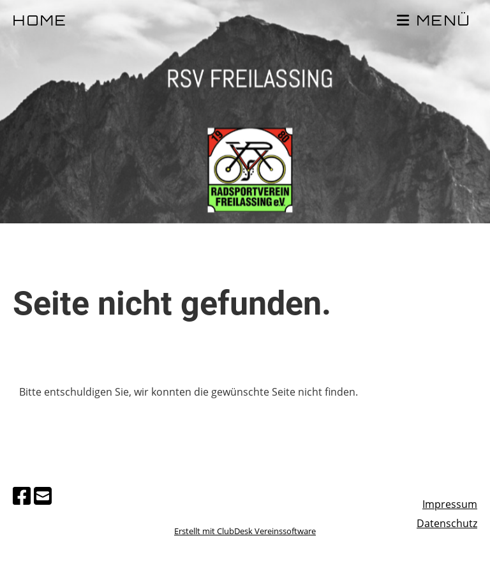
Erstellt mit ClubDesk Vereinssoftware (245, 531)
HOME (40, 22)
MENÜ (434, 21)
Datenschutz (447, 523)
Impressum (449, 504)
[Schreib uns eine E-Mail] (43, 495)
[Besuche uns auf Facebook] (22, 495)
